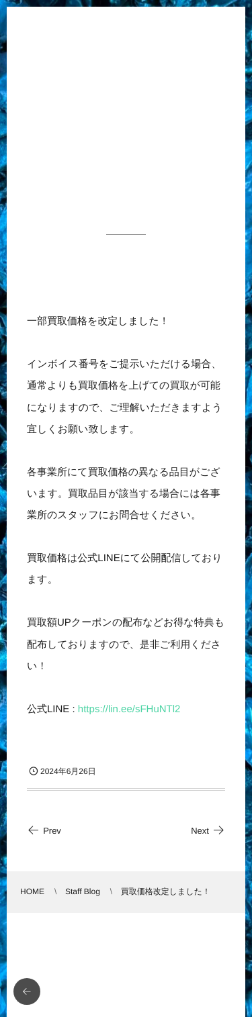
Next (208, 831)
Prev (44, 831)
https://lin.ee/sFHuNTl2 (129, 709)
